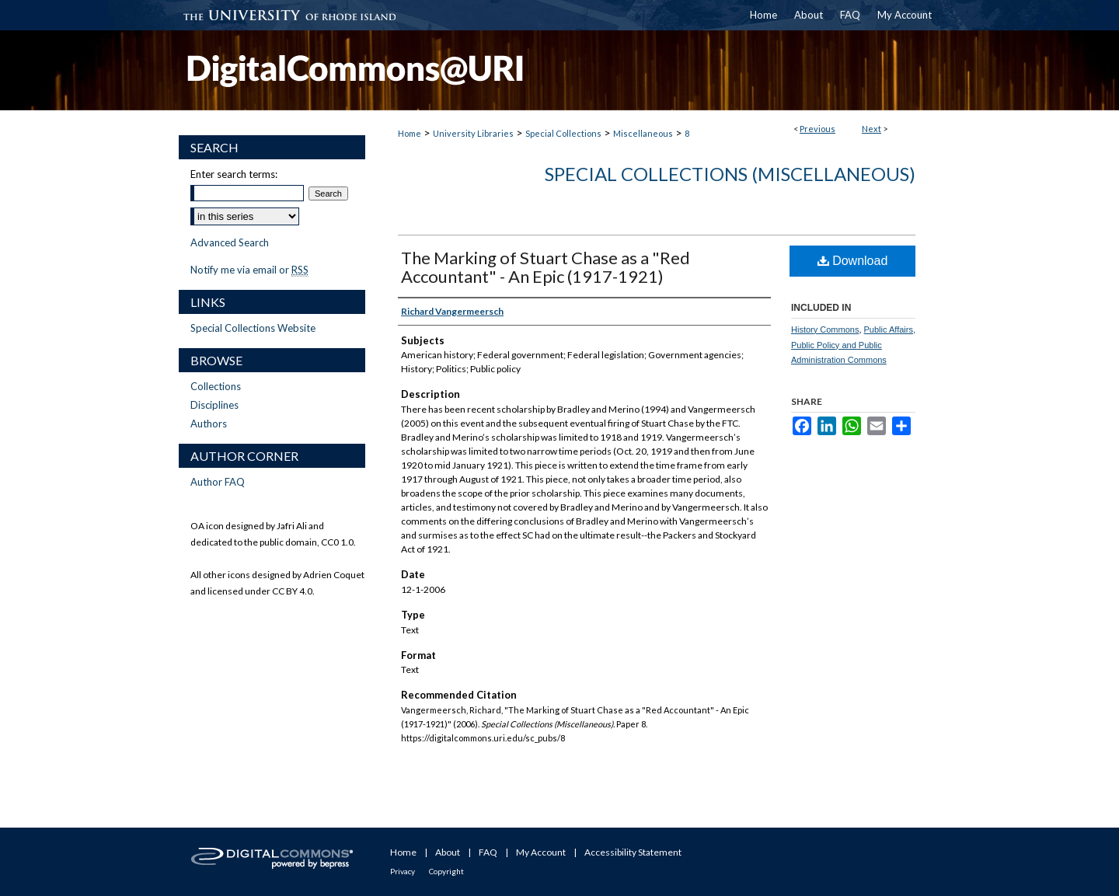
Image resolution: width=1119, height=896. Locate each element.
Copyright (446, 871)
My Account (541, 852)
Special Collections (563, 133)
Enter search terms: (233, 174)
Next (871, 129)
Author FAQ (217, 482)
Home (409, 133)
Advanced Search (229, 242)
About (447, 852)
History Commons (825, 329)
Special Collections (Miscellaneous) (730, 173)
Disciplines (214, 405)
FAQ (488, 852)
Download (852, 260)
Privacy (402, 871)
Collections (215, 386)
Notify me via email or (249, 269)
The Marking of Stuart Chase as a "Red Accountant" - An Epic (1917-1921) (545, 267)
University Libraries (473, 133)
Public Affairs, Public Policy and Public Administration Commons (853, 345)
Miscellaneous (643, 133)
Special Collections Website (252, 328)
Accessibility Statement (633, 852)
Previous (817, 129)
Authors (208, 423)
